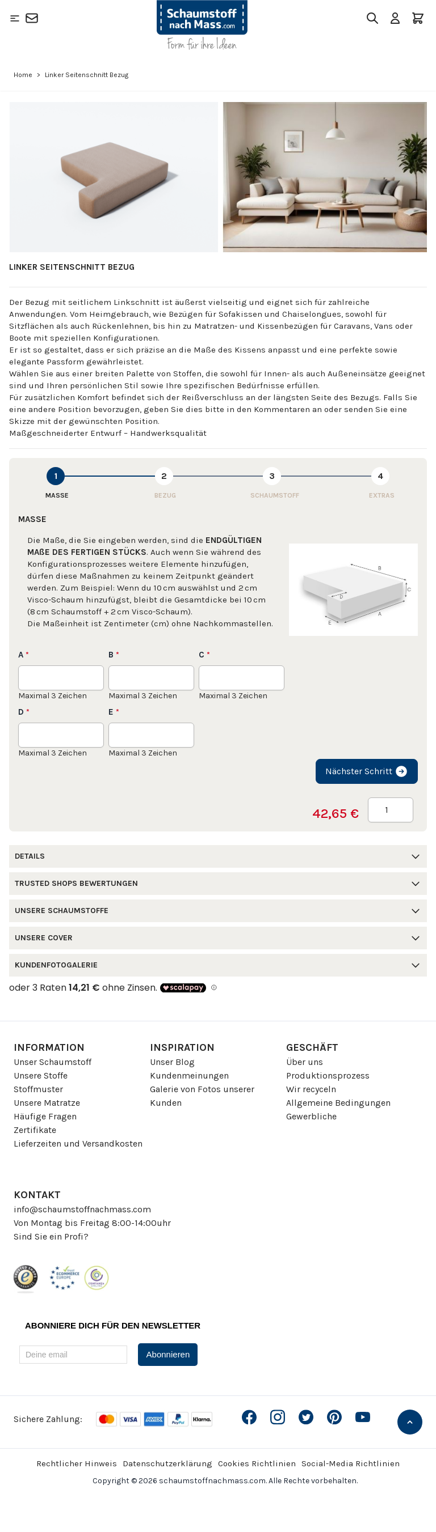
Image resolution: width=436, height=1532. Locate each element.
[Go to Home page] (202, 25)
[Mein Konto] (395, 18)
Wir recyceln (311, 1089)
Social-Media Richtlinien (350, 1463)
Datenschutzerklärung (167, 1463)
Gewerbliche (311, 1116)
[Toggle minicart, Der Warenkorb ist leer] (418, 18)
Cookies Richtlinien (257, 1463)
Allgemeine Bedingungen (338, 1102)
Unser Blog (172, 1061)
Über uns (304, 1061)
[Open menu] (14, 18)
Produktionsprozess (328, 1075)
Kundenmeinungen (189, 1075)
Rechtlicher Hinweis (76, 1463)
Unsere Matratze (47, 1102)
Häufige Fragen (45, 1116)
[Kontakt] (32, 18)
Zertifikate (35, 1129)
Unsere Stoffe (41, 1075)
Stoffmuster (38, 1089)
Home (23, 75)
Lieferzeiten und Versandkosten (78, 1143)
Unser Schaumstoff (52, 1061)
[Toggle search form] (372, 18)
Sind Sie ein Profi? (51, 1236)
